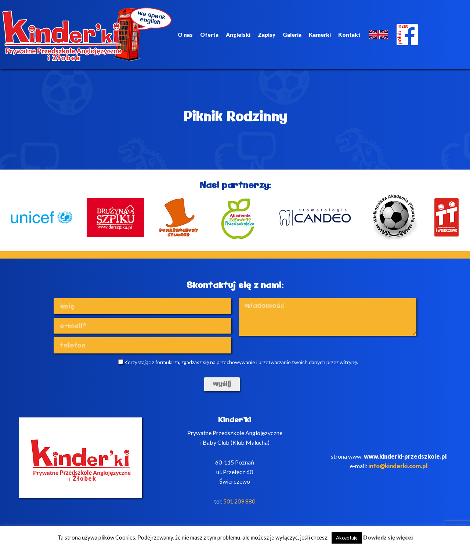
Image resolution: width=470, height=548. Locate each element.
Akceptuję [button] (347, 538)
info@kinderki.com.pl (398, 465)
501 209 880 (239, 501)
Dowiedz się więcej (388, 537)
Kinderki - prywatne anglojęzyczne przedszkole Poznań (87, 34)
